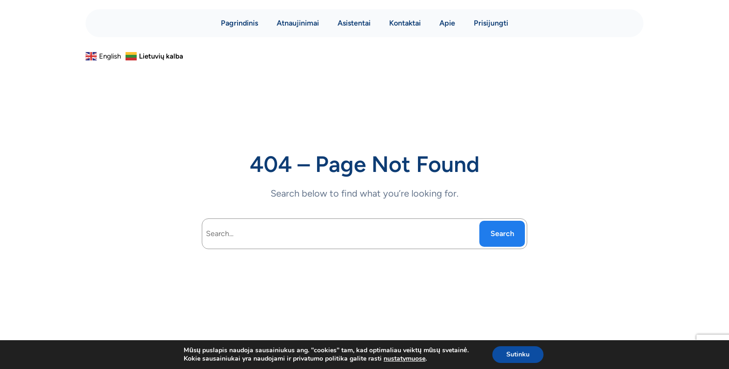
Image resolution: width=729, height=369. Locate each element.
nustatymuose (404, 359)
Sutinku (518, 354)
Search (502, 233)
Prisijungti (491, 23)
